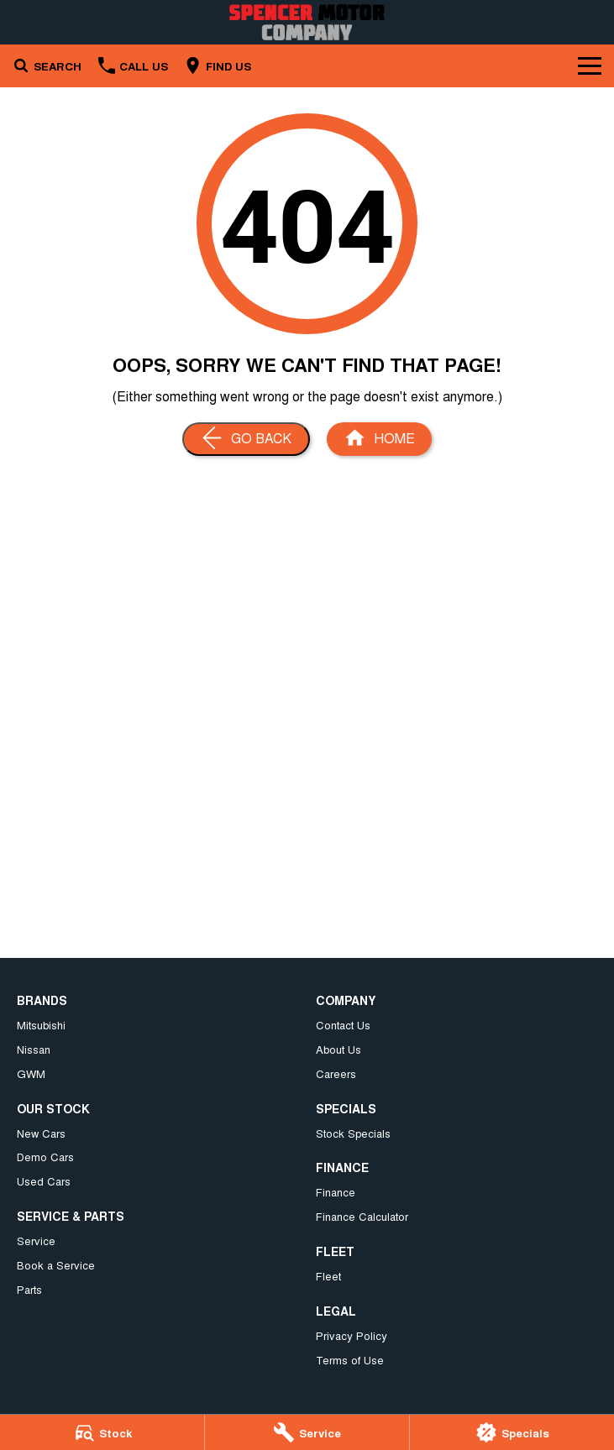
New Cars (41, 1133)
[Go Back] (246, 439)
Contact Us (343, 1025)
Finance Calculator (362, 1216)
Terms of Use (350, 1360)
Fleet (328, 1276)
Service (36, 1240)
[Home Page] (307, 22)
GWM (31, 1073)
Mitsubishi (41, 1025)
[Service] (307, 1432)
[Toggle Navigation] (589, 65)
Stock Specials (353, 1133)
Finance (335, 1192)
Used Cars (44, 1181)
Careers (336, 1073)
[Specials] (512, 1432)
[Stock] (102, 1432)
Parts (29, 1289)
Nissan (33, 1049)
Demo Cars (45, 1157)
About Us (338, 1049)
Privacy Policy (351, 1335)
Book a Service (56, 1265)
